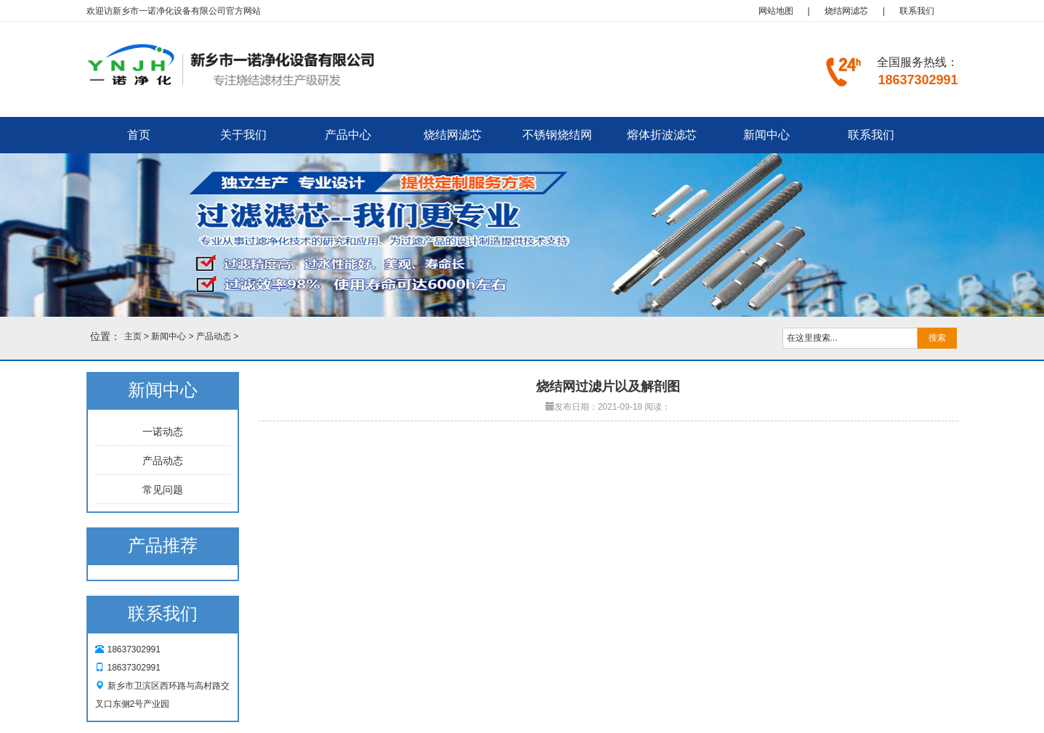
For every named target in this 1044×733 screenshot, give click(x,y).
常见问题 (162, 489)
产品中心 (348, 135)
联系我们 (916, 11)
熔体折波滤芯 (662, 135)
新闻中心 (766, 135)
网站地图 (775, 11)
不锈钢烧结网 (557, 135)
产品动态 (213, 336)
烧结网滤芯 (846, 11)
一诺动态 (162, 431)
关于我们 (243, 135)
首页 (138, 135)
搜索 (937, 338)
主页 (133, 336)
